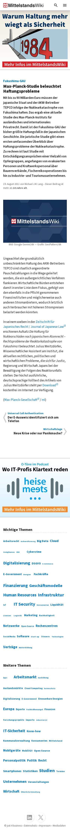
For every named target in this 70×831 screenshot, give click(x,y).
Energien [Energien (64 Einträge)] (27, 574)
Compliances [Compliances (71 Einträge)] (9, 552)
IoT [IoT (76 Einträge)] (4, 605)
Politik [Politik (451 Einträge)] (32, 760)
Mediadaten (59, 826)
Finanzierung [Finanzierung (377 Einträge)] (15, 586)
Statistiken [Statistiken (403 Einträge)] (30, 771)
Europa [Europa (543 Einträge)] (8, 709)
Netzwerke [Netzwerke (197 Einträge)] (11, 626)
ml (43, 399)
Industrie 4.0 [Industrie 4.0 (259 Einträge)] (41, 720)
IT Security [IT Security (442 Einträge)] (24, 604)
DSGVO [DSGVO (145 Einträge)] (36, 563)
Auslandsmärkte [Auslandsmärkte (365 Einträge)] (13, 688)
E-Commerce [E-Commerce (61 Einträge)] (47, 564)
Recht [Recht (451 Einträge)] (42, 760)
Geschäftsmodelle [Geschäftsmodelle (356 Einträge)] (45, 586)
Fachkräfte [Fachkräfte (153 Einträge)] (41, 574)
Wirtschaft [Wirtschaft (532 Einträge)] (11, 791)
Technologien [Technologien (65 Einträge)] (57, 636)
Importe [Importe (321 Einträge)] (30, 720)
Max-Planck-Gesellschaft (20, 399)
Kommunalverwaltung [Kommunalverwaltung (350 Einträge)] (16, 741)
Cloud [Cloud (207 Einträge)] (54, 540)
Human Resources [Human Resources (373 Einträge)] (19, 595)
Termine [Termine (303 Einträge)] (60, 771)
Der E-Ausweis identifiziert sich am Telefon (35, 417)
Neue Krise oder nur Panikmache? (35, 431)
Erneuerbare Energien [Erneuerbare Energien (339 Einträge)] (50, 699)
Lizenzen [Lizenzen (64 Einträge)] (7, 615)
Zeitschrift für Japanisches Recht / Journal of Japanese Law (33, 324)
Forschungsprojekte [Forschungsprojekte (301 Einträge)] (13, 720)
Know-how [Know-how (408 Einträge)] (34, 731)
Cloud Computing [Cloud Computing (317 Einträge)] (33, 688)
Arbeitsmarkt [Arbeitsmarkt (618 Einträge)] (25, 677)
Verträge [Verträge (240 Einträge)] (10, 647)
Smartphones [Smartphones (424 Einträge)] (12, 771)
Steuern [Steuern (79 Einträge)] (45, 636)
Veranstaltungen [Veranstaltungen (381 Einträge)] (38, 782)
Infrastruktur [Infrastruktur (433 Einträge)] (51, 595)
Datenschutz (30, 826)
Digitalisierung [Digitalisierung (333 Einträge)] (11, 699)
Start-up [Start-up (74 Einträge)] (35, 636)
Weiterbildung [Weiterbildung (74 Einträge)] (25, 647)
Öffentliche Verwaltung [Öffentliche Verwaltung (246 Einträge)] (30, 792)
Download (49, 385)
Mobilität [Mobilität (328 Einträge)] (27, 750)
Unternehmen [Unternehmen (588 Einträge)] (15, 781)
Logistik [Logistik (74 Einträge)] (18, 615)
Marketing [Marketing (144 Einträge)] (31, 615)
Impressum (45, 826)
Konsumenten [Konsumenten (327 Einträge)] (39, 741)
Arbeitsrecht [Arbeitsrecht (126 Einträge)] (11, 541)
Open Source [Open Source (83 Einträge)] (27, 626)
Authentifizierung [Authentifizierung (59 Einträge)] (28, 541)
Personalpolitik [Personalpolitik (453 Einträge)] (14, 760)
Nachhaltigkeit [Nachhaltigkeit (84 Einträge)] (47, 615)
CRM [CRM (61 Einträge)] (18, 552)
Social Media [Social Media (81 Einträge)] (9, 636)
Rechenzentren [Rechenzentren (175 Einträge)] (47, 626)
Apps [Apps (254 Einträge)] (5, 678)
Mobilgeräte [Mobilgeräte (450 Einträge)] (12, 750)
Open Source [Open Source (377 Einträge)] (42, 751)
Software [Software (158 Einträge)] (23, 636)
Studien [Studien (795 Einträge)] (47, 770)
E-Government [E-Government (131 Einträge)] (12, 574)
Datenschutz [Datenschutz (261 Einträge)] (49, 688)
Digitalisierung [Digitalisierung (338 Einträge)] (16, 563)
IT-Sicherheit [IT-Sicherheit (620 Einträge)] (14, 731)
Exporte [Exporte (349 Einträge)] (20, 709)
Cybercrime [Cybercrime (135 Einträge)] (34, 552)
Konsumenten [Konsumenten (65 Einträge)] (43, 605)
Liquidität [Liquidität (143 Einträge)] (56, 605)
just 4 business (14, 826)
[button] (55, 5)
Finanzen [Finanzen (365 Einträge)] (49, 709)
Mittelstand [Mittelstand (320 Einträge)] (55, 741)
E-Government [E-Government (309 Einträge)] (29, 699)
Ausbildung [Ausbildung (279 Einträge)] (43, 677)
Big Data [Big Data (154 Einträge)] (42, 541)
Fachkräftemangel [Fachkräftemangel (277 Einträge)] (34, 709)
